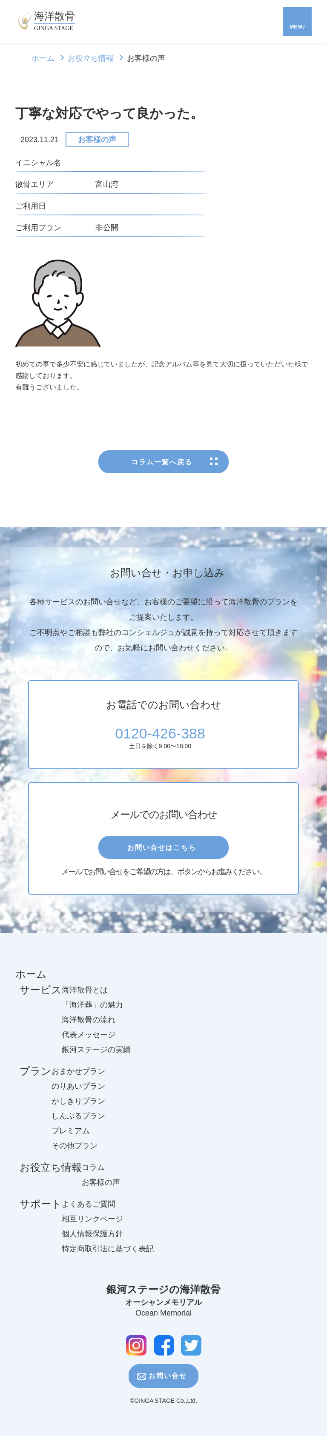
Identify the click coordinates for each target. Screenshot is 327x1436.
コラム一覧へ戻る (163, 464)
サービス (41, 998)
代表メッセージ (88, 1041)
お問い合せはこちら (163, 849)
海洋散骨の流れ (88, 1026)
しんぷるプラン (78, 1122)
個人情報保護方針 (92, 1240)
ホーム (43, 58)
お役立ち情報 (91, 58)
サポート (41, 1213)
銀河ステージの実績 (96, 1056)
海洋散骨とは (85, 996)
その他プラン (75, 1152)
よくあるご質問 (88, 1210)
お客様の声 (97, 139)
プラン (36, 1080)
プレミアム (71, 1137)
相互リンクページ (92, 1225)
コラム (93, 1174)
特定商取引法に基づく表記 (108, 1255)
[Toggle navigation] (297, 21)
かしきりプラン (78, 1107)
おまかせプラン (78, 1077)
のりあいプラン (78, 1092)
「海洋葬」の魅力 (92, 1011)
